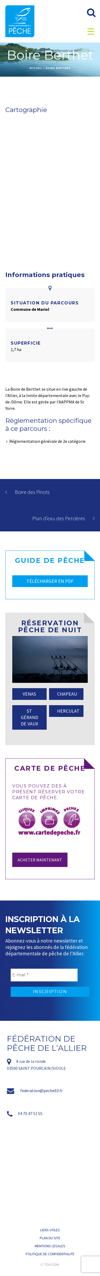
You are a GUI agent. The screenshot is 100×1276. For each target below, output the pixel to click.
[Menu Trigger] (90, 31)
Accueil (35, 68)
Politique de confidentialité (50, 1254)
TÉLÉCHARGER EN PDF (49, 581)
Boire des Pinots (32, 492)
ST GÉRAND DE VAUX (29, 717)
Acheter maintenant (40, 859)
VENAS (29, 694)
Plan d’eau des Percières (58, 518)
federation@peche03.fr (41, 1090)
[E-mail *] (44, 975)
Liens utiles (50, 1230)
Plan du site (50, 1238)
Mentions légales (50, 1246)
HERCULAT (68, 711)
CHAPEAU (67, 694)
